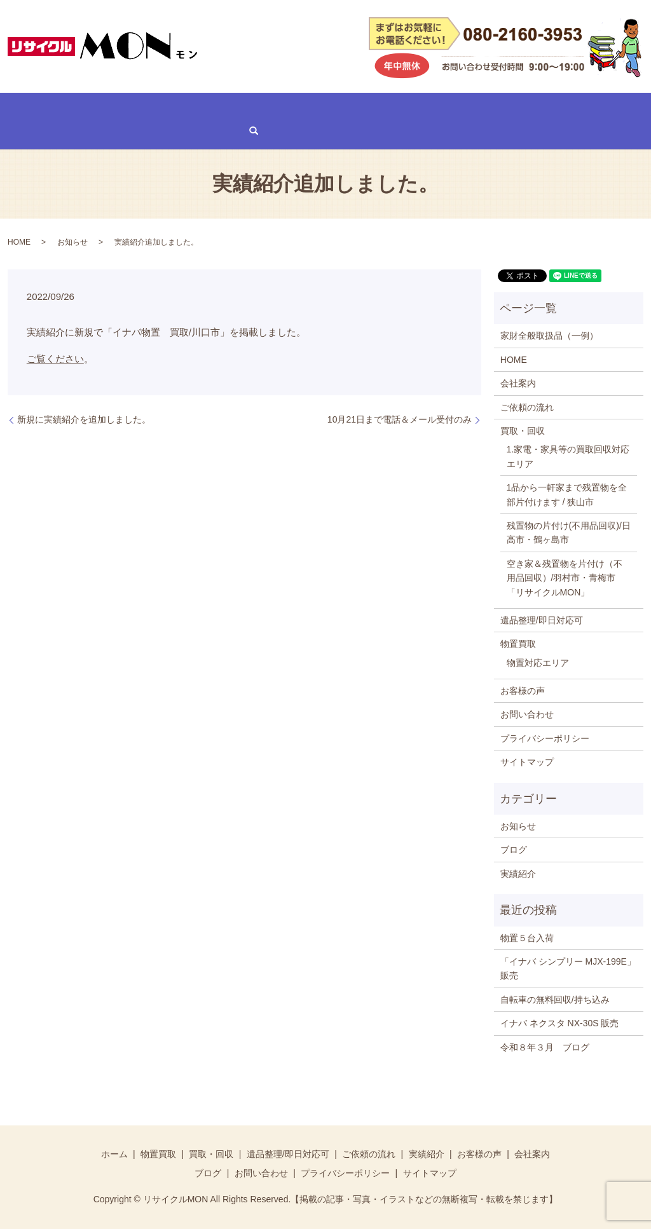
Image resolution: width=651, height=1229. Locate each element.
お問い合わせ (37, 130)
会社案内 (501, 108)
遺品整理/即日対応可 (223, 108)
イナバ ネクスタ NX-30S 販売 (559, 1022)
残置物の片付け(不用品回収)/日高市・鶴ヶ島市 (569, 532)
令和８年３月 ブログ (544, 1046)
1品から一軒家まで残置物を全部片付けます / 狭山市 (567, 494)
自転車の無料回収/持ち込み (555, 998)
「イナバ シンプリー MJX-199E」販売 (568, 968)
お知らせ (72, 241)
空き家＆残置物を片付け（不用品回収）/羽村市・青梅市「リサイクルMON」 (564, 576)
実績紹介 (378, 108)
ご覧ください (55, 358)
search (94, 130)
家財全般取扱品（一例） (549, 335)
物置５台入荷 (527, 937)
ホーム (114, 1153)
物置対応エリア (538, 661)
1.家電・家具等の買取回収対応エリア (568, 456)
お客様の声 (439, 108)
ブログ (553, 108)
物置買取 (76, 108)
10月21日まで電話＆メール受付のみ (399, 419)
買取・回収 (138, 108)
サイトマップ (527, 761)
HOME (24, 108)
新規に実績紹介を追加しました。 (84, 419)
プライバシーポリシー (544, 737)
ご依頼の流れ (312, 108)
